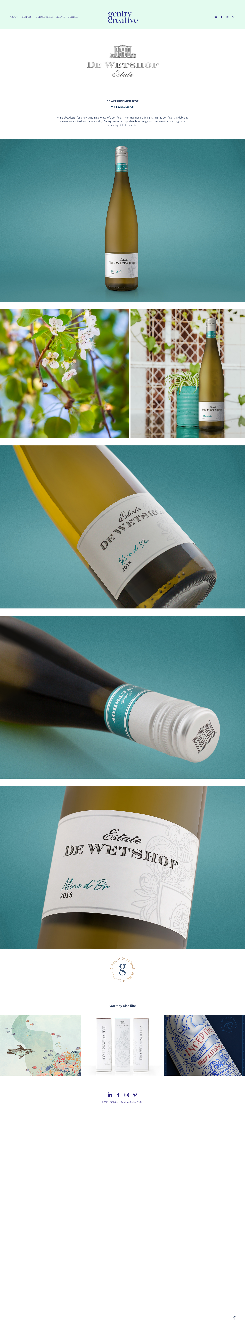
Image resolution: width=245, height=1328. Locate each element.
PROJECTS (26, 17)
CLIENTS (60, 17)
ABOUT (14, 17)
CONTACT (73, 17)
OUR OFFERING (44, 17)
